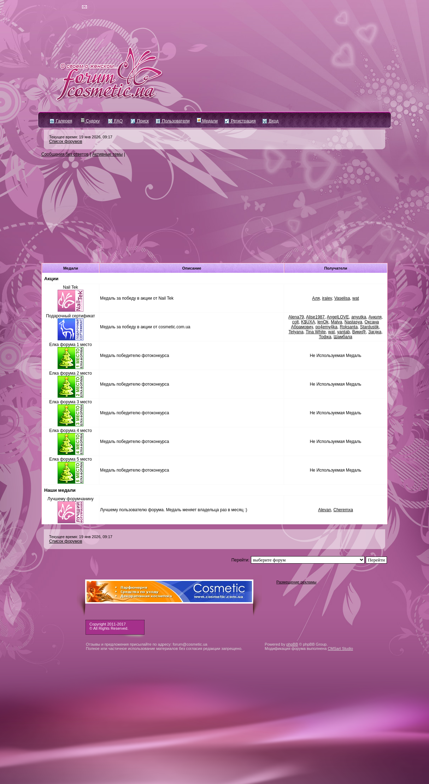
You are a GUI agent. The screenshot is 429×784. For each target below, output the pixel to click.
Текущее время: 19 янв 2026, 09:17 (80, 137)
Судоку (90, 121)
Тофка (325, 336)
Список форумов (65, 141)
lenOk (322, 321)
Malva (336, 321)
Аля (316, 298)
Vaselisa (342, 298)
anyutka (358, 317)
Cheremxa (343, 509)
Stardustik (369, 326)
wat (355, 298)
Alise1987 (315, 317)
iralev (327, 298)
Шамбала (343, 336)
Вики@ (359, 331)
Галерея (61, 121)
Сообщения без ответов (64, 154)
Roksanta (349, 326)
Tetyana (296, 331)
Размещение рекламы (296, 582)
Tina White (316, 331)
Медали (207, 121)
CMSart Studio (340, 648)
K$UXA (308, 321)
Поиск (140, 121)
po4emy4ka (326, 326)
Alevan (324, 509)
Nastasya (353, 321)
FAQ (115, 121)
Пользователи (173, 121)
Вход (270, 121)
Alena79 (296, 317)
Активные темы (107, 154)
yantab (343, 331)
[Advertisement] (214, 210)
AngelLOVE (338, 317)
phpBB (292, 644)
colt (295, 321)
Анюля (375, 317)
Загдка (374, 331)
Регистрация (240, 121)
